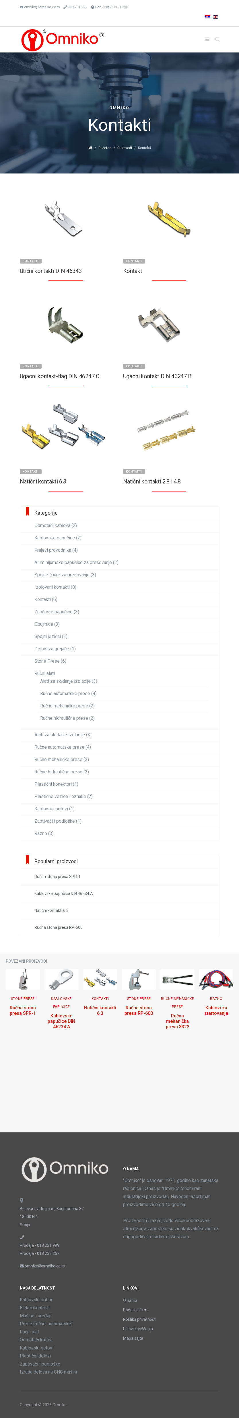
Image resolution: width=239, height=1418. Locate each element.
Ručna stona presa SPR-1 (23, 1010)
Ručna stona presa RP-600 (139, 1010)
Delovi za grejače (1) (55, 649)
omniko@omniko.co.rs (42, 7)
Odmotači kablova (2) (55, 525)
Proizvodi (124, 148)
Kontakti (31, 261)
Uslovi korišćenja (138, 1329)
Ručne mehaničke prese (177, 1003)
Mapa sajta (133, 1338)
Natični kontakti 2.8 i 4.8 (152, 481)
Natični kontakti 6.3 (43, 481)
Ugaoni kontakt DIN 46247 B (157, 376)
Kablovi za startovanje (216, 1010)
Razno (216, 999)
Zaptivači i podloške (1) (57, 821)
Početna (104, 148)
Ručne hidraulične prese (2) (67, 718)
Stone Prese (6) (50, 661)
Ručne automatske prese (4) (68, 693)
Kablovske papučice (61, 1003)
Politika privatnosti (139, 1319)
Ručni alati (44, 673)
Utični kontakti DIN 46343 (51, 271)
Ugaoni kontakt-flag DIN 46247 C (60, 376)
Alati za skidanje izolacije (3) (68, 681)
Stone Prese (23, 999)
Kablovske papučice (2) (57, 538)
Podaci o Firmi (135, 1310)
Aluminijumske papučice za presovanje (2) (76, 562)
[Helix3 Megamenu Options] (207, 39)
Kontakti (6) (45, 599)
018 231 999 (78, 7)
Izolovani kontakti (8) (55, 587)
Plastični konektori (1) (56, 784)
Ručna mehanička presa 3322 (177, 1021)
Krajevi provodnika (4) (56, 550)
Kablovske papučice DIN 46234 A (61, 1021)
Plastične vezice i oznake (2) (63, 796)
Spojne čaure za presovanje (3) (65, 575)
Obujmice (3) (47, 624)
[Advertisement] (119, 1086)
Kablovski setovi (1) (54, 809)
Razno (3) (44, 833)
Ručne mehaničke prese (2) (67, 706)
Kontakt (132, 271)
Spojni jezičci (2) (50, 636)
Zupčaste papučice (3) (56, 612)
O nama (130, 1300)
